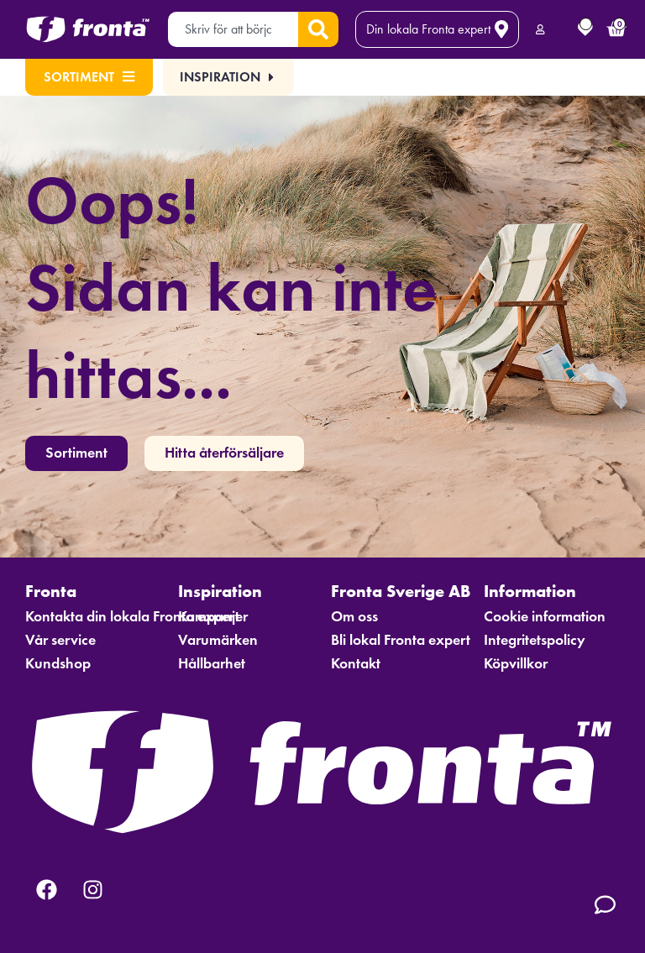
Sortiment (89, 77)
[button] (229, 77)
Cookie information (545, 616)
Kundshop (58, 663)
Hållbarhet (211, 663)
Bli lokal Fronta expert (399, 640)
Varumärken (218, 640)
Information (534, 591)
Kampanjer (213, 616)
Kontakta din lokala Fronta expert (93, 616)
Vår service (60, 640)
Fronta (55, 591)
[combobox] (233, 29)
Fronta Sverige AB (399, 591)
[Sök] (318, 29)
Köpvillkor (516, 663)
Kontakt (355, 663)
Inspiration (224, 591)
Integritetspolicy (534, 640)
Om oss (354, 616)
